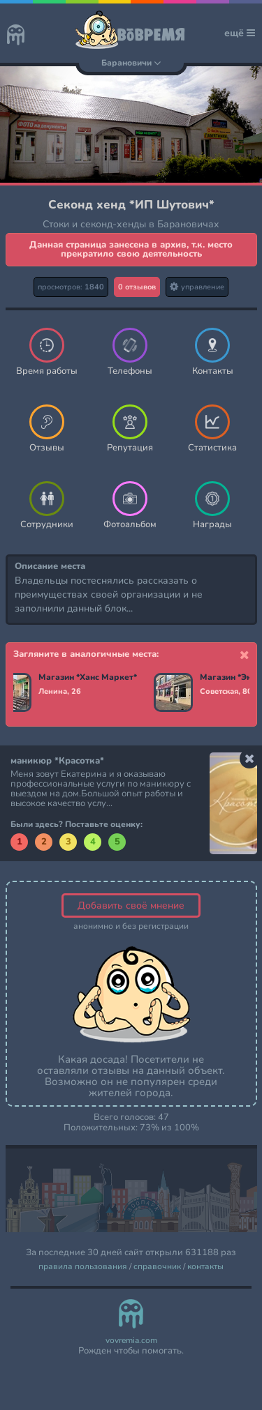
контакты (205, 1266)
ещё (239, 33)
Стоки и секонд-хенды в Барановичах (131, 224)
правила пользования (82, 1266)
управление (197, 287)
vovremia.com (131, 1340)
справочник (157, 1266)
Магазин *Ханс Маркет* (88, 678)
